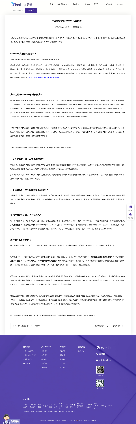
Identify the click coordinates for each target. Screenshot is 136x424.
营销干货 (63, 351)
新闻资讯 (44, 363)
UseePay (26, 411)
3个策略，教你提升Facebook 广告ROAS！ (29, 327)
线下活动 (63, 367)
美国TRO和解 (52, 411)
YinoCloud (26, 363)
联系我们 (44, 359)
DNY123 (110, 406)
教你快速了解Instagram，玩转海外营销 (107, 327)
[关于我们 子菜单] (101, 4)
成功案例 (44, 367)
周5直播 (62, 355)
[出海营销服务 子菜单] (68, 4)
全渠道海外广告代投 (29, 355)
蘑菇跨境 (61, 411)
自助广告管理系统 (29, 351)
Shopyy (45, 406)
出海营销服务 (62, 4)
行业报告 (63, 363)
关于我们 (96, 4)
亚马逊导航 (60, 406)
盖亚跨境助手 (70, 411)
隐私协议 (81, 351)
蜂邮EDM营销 (96, 406)
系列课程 (63, 359)
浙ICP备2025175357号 (68, 420)
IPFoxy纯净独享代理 (80, 406)
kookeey (103, 406)
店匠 (45, 411)
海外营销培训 (27, 359)
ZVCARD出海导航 (36, 411)
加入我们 (44, 355)
